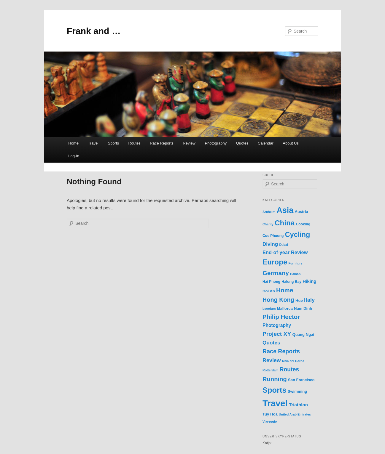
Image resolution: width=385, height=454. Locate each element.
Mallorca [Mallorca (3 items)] (285, 308)
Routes (134, 143)
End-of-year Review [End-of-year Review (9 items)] (285, 252)
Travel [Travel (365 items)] (275, 403)
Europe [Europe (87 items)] (274, 262)
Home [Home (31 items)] (284, 290)
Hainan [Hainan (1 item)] (295, 274)
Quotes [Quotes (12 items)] (271, 343)
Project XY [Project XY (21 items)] (276, 334)
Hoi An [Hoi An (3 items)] (268, 291)
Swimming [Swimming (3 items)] (297, 391)
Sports (113, 143)
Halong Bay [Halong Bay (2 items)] (291, 282)
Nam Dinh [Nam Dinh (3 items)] (303, 308)
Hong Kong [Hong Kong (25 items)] (278, 299)
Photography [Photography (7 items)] (276, 325)
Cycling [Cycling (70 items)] (297, 234)
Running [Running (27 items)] (274, 379)
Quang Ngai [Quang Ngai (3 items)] (303, 334)
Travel (93, 143)
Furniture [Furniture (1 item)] (296, 263)
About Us (290, 143)
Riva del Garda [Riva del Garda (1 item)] (293, 361)
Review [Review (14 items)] (271, 360)
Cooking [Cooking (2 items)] (303, 224)
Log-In (73, 156)
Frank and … (94, 31)
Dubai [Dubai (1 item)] (283, 244)
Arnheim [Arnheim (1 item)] (268, 212)
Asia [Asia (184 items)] (284, 210)
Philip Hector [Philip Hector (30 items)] (281, 316)
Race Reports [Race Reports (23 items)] (281, 351)
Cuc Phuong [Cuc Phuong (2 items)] (273, 236)
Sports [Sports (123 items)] (274, 390)
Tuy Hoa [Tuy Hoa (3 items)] (270, 414)
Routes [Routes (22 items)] (289, 369)
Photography (216, 143)
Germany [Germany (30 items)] (275, 272)
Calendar (265, 143)
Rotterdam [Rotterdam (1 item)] (270, 370)
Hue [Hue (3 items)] (299, 300)
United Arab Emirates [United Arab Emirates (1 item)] (295, 414)
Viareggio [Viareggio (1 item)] (269, 421)
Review (189, 143)
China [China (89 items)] (285, 223)
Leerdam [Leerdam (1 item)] (269, 308)
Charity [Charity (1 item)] (267, 224)
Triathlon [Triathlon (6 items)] (298, 404)
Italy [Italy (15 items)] (309, 300)
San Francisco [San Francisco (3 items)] (301, 380)
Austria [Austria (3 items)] (301, 211)
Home (73, 143)
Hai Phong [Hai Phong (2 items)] (271, 282)
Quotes (242, 143)
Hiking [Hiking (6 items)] (309, 281)
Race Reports (161, 143)
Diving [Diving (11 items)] (270, 244)
